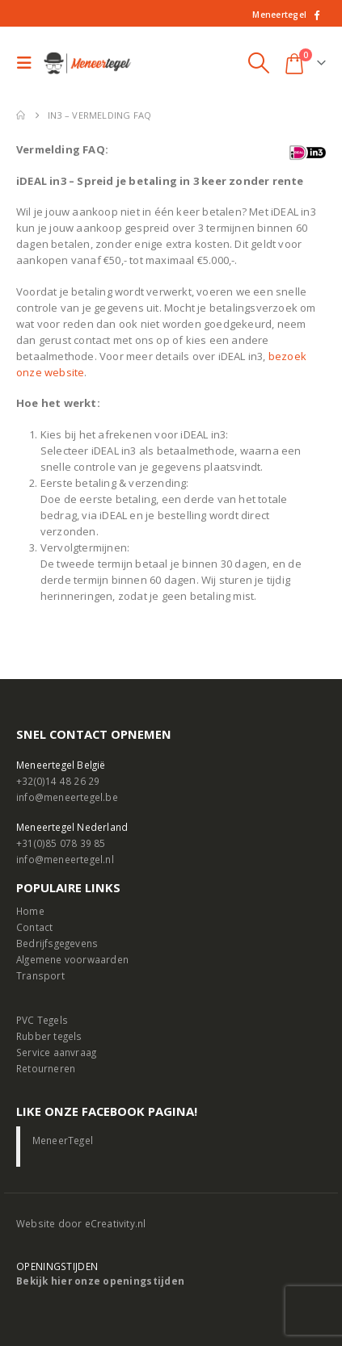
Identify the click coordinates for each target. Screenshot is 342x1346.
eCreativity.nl (115, 1223)
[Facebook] (316, 14)
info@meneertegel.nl (65, 859)
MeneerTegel (62, 1140)
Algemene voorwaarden (72, 959)
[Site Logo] (88, 63)
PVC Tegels (42, 1019)
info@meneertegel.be (67, 796)
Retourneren (45, 1068)
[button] (28, 63)
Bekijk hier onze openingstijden (100, 1280)
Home (30, 910)
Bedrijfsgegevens (57, 943)
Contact (34, 926)
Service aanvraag (56, 1052)
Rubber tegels (49, 1035)
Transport (40, 975)
